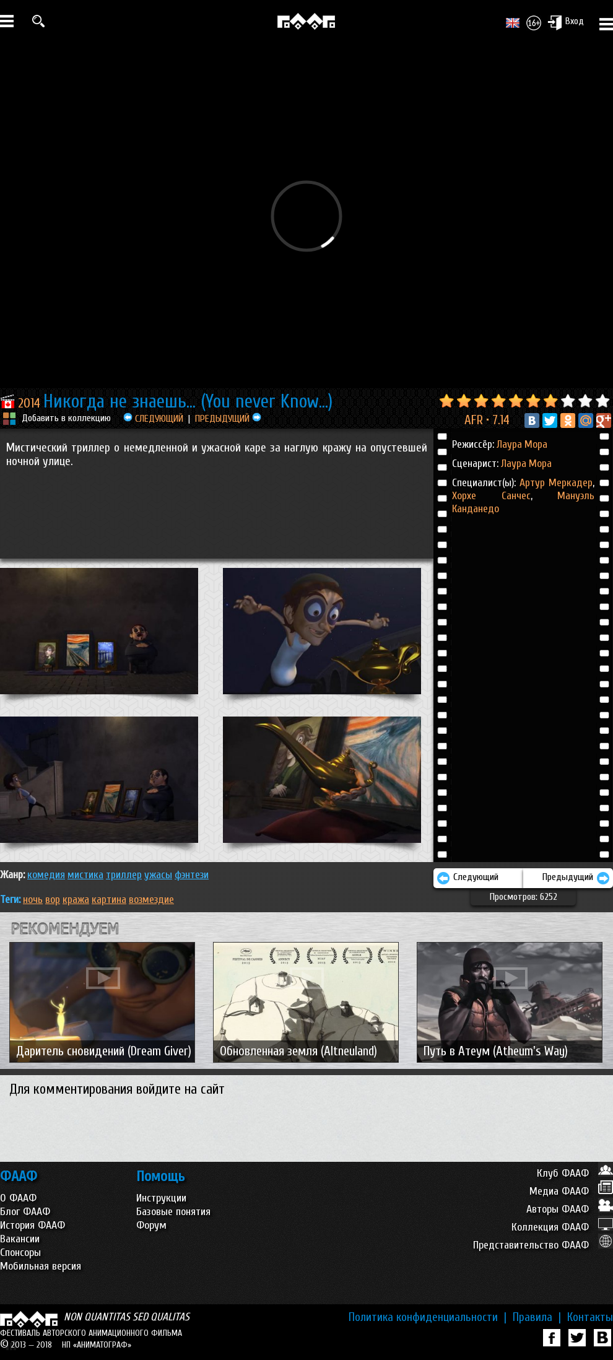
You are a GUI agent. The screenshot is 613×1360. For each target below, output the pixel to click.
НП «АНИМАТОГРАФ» (96, 1345)
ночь (33, 899)
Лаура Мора (522, 444)
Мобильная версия (40, 1266)
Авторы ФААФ (569, 1209)
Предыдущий (576, 878)
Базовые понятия (173, 1211)
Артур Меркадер (556, 482)
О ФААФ (18, 1198)
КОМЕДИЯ (46, 874)
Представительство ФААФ (543, 1245)
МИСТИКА (85, 874)
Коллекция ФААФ (562, 1227)
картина (109, 899)
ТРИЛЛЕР (124, 874)
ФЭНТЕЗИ (192, 874)
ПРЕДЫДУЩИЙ (228, 418)
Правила (537, 1317)
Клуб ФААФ (575, 1173)
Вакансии (20, 1238)
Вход (565, 22)
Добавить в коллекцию (66, 418)
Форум (151, 1225)
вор (52, 899)
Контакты (590, 1317)
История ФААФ (32, 1225)
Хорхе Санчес (491, 495)
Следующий (467, 878)
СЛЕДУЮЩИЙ (153, 418)
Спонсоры (20, 1252)
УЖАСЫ (158, 874)
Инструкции (161, 1198)
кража (76, 899)
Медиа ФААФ (571, 1191)
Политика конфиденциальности (427, 1317)
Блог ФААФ (25, 1211)
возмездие (151, 899)
